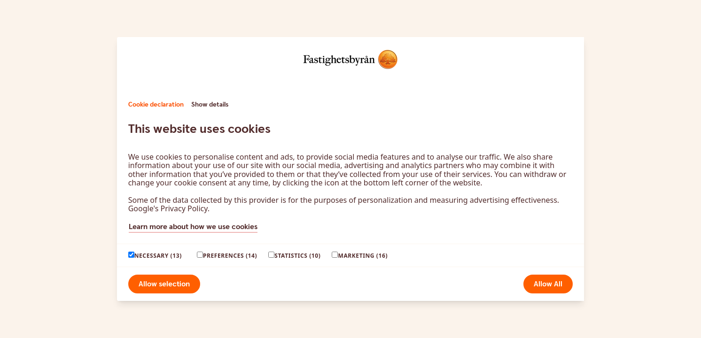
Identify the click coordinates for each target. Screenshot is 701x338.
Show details (209, 104)
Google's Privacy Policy (168, 208)
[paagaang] (131, 255)
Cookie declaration (156, 104)
